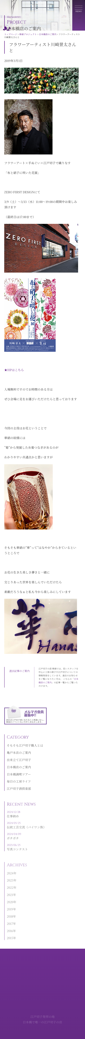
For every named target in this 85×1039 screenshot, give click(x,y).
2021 (10, 898)
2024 (10, 877)
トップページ (10, 34)
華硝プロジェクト (28, 34)
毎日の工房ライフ (19, 785)
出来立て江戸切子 (19, 764)
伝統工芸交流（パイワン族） (26, 829)
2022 (10, 891)
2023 (10, 884)
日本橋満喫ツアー (19, 778)
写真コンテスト (26, 851)
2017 (10, 927)
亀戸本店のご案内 (19, 757)
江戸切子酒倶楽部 (19, 793)
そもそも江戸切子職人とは (25, 749)
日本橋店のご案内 (47, 34)
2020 (10, 905)
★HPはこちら (14, 370)
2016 (10, 934)
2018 (10, 920)
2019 (10, 912)
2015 (10, 941)
